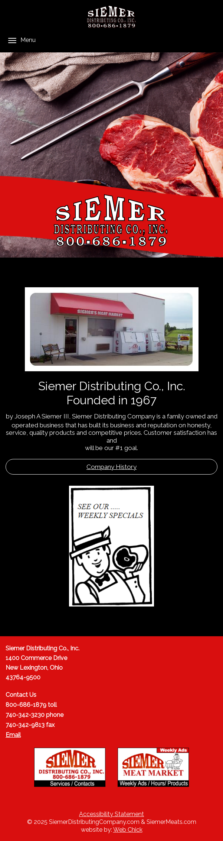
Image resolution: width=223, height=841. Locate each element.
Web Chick (127, 829)
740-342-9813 (25, 724)
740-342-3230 (25, 714)
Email (13, 734)
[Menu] (12, 40)
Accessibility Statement (111, 814)
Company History (111, 466)
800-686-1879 (26, 704)
